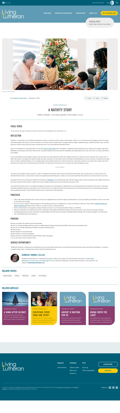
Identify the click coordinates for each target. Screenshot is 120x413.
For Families (42, 288)
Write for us (73, 383)
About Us (93, 13)
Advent (17, 288)
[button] (116, 2)
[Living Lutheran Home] (13, 14)
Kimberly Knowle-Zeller (20, 104)
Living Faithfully (60, 111)
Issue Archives (62, 380)
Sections (47, 13)
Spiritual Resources (63, 13)
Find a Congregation (88, 383)
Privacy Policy (67, 400)
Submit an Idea (74, 380)
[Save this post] (96, 105)
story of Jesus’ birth (50, 155)
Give (98, 3)
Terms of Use (60, 400)
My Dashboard (109, 13)
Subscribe (107, 377)
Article (34, 288)
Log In (109, 3)
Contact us (73, 386)
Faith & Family (7, 288)
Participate (80, 13)
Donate (108, 383)
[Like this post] (88, 105)
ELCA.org (85, 380)
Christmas (50, 192)
